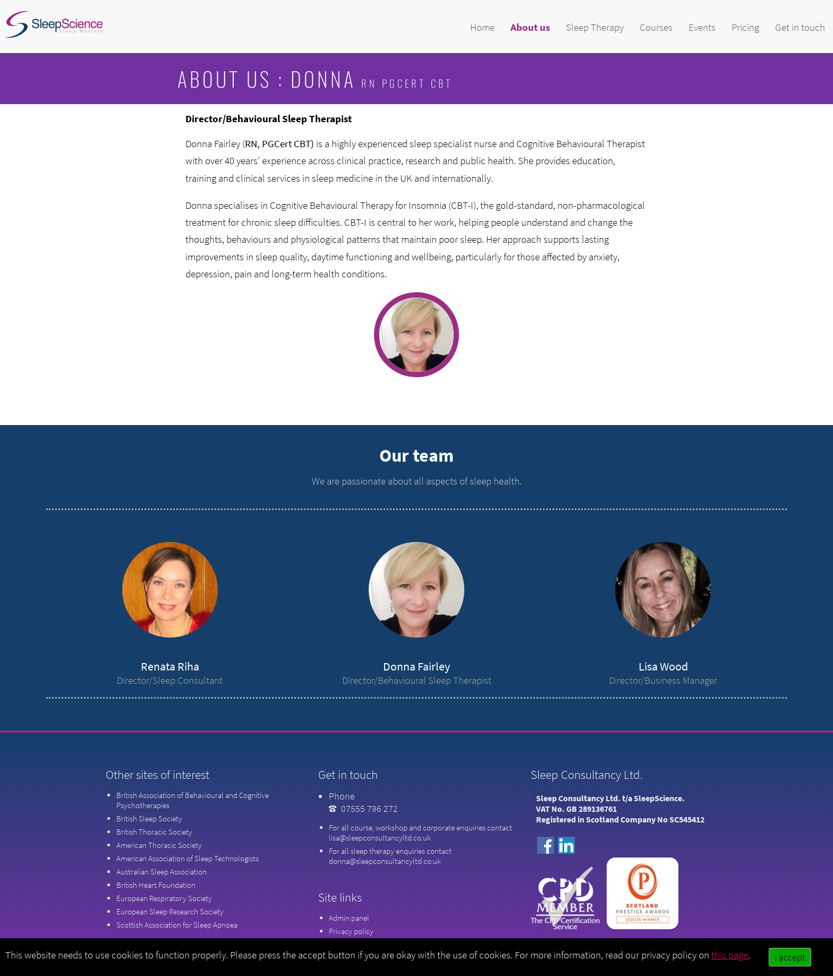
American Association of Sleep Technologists (187, 858)
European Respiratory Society (164, 898)
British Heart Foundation (156, 885)
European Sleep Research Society (170, 911)
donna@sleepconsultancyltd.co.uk (385, 861)
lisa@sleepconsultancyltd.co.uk (380, 838)
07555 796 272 (369, 808)
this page (729, 954)
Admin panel (349, 918)
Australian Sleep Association (161, 872)
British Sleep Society (149, 818)
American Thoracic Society (159, 845)
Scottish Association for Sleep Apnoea (176, 925)
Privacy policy (351, 931)
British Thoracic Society (154, 832)
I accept (790, 957)
